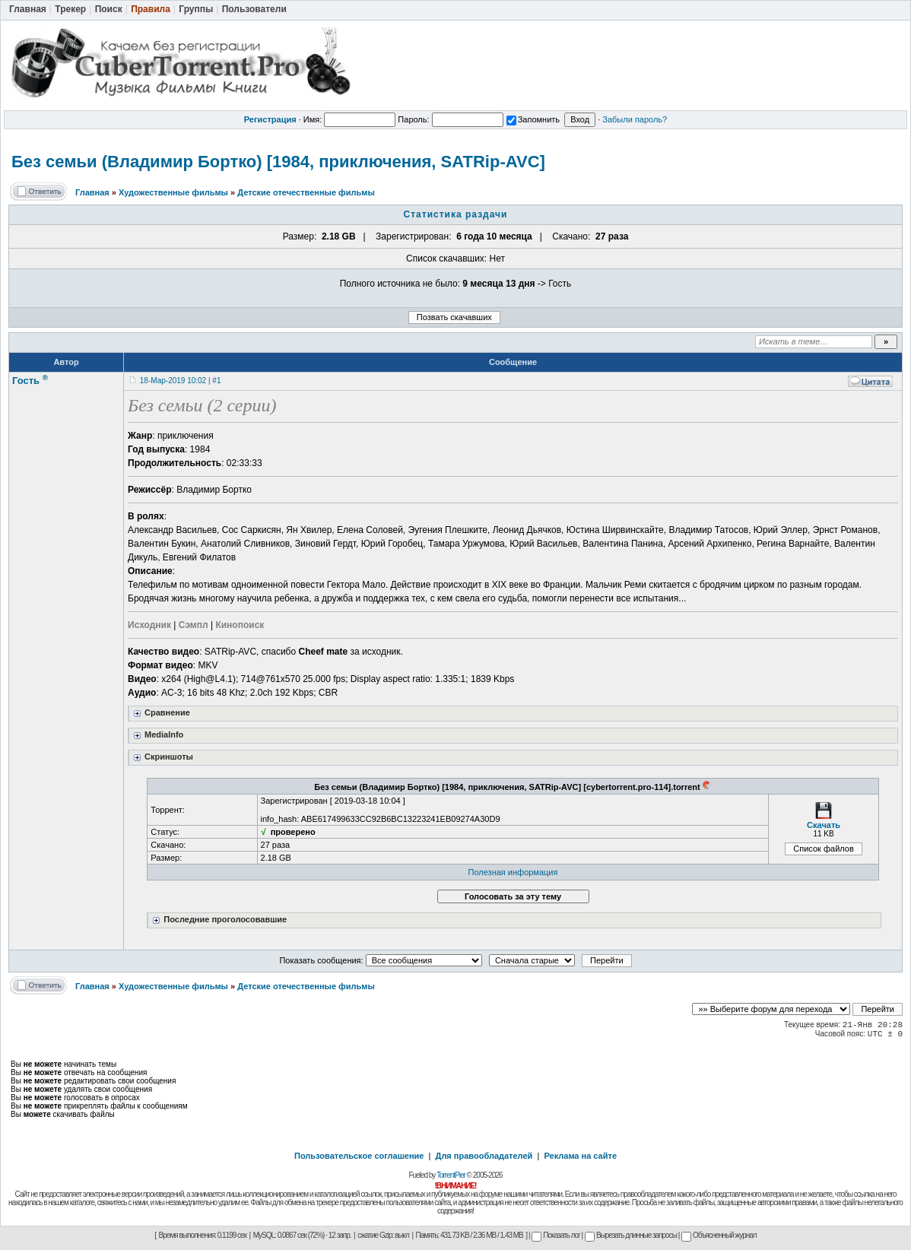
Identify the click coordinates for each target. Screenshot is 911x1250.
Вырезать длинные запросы (631, 1235)
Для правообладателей (484, 1155)
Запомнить (533, 119)
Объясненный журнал (719, 1235)
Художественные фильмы (173, 192)
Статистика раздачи (456, 214)
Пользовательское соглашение (359, 1155)
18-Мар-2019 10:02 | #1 (180, 380)
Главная (92, 192)
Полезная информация (513, 872)
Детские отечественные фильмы (306, 192)
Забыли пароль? (634, 119)
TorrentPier (450, 1175)
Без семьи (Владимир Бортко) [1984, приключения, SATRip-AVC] (278, 161)
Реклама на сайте (580, 1155)
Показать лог (555, 1235)
